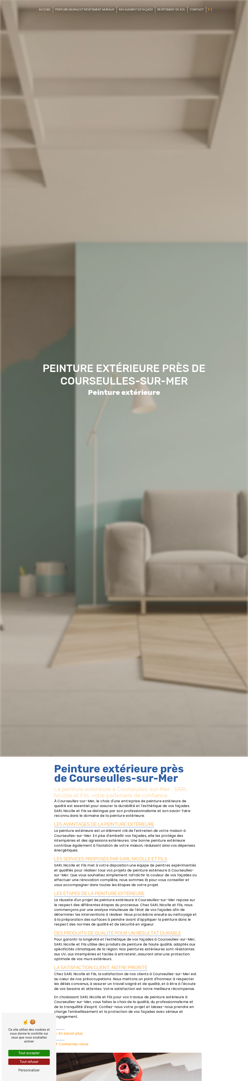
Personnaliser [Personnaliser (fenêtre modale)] (29, 1070)
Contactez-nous (71, 1044)
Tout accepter (29, 1053)
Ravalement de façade (136, 9)
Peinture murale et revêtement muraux (84, 9)
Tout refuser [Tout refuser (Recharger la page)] (29, 1062)
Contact (197, 9)
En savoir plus (68, 1033)
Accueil (45, 9)
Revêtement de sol (171, 9)
